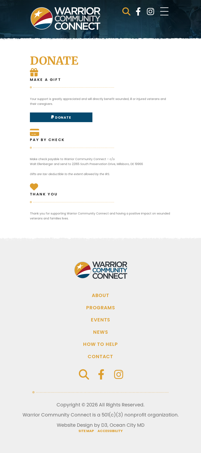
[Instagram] (150, 11)
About (100, 295)
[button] (126, 11)
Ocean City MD (127, 425)
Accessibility (110, 431)
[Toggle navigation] (164, 11)
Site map (86, 431)
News (100, 332)
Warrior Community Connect (57, 415)
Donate (62, 117)
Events (100, 320)
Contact (100, 356)
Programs (100, 307)
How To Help (100, 344)
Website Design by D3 (82, 425)
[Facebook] (138, 11)
